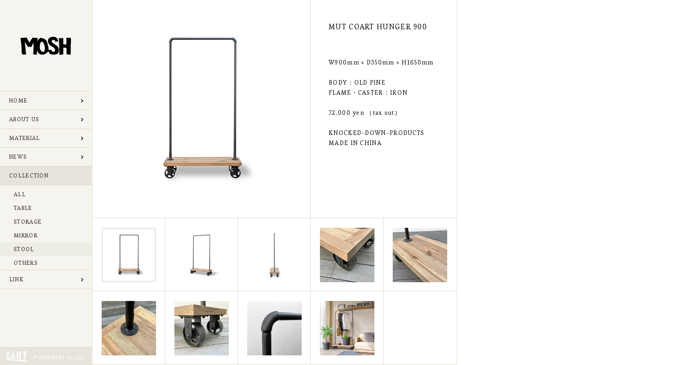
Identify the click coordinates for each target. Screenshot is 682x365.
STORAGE (28, 221)
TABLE (23, 207)
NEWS (18, 156)
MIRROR (26, 235)
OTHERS (26, 262)
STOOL (24, 249)
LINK (16, 279)
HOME (18, 100)
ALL (20, 194)
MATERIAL (24, 137)
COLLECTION (29, 175)
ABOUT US (24, 119)
